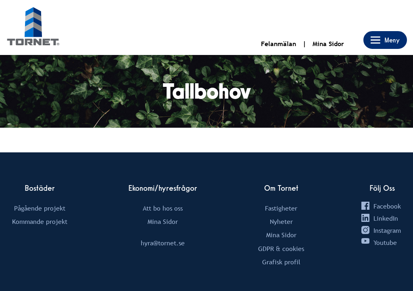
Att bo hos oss (163, 208)
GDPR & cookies (281, 248)
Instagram (387, 230)
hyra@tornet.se (163, 243)
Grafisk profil (281, 262)
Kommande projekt (39, 221)
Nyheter (281, 221)
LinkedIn (385, 218)
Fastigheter (281, 208)
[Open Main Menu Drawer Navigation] (385, 40)
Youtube (385, 242)
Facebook (387, 206)
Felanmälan (278, 44)
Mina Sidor (328, 44)
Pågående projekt (39, 208)
